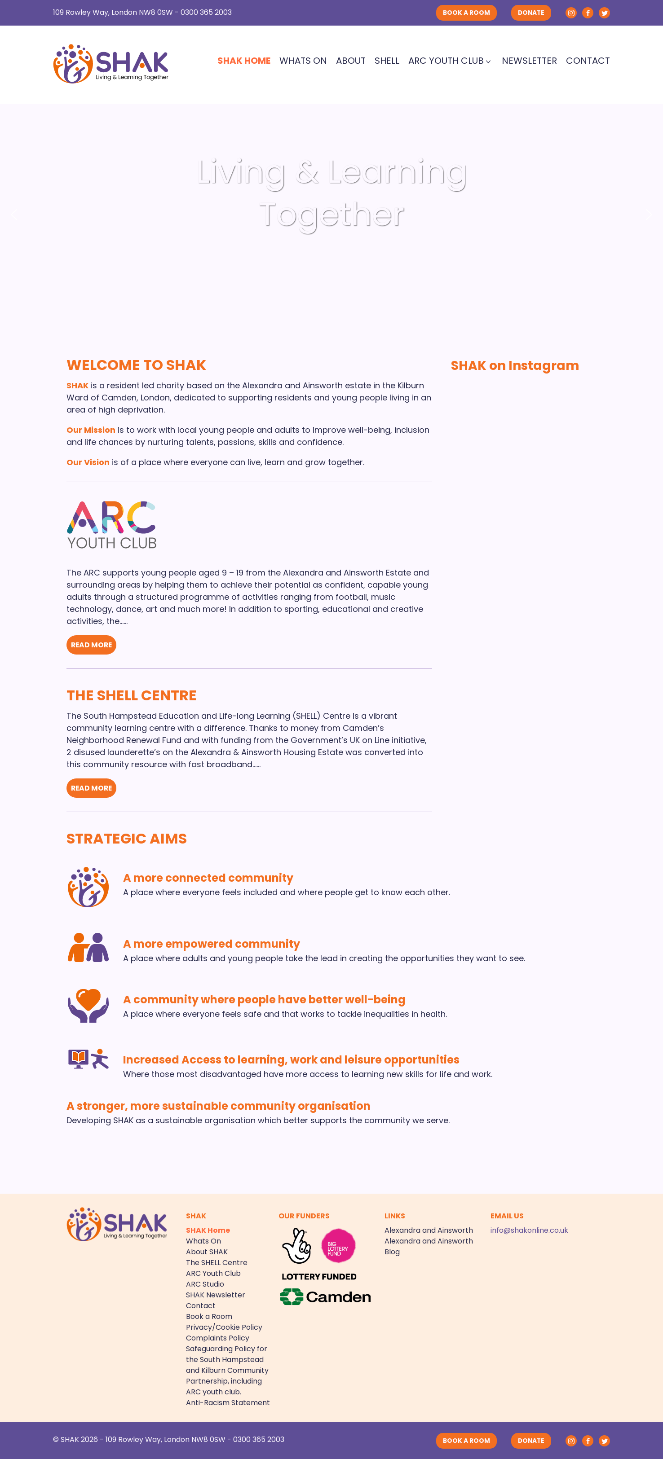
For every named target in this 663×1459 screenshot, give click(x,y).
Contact (588, 60)
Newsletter (529, 60)
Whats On (303, 60)
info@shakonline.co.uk (529, 1229)
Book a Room (209, 1315)
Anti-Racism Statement (228, 1402)
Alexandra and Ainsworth (429, 1229)
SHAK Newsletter (215, 1294)
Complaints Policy (217, 1337)
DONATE (531, 13)
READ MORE (92, 645)
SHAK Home (243, 60)
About (351, 60)
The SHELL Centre (131, 695)
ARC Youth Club (446, 60)
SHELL (387, 60)
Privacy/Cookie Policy (224, 1326)
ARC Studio (205, 1283)
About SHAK (207, 1251)
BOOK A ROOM (466, 13)
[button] (14, 214)
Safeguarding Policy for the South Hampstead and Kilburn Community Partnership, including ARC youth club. (227, 1369)
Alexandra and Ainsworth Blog (429, 1245)
